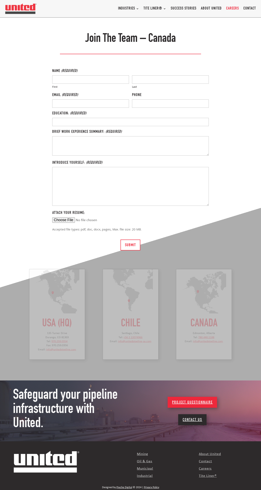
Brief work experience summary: (87, 132)
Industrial (145, 476)
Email (65, 95)
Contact (249, 9)
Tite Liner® (153, 9)
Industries (126, 9)
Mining (142, 454)
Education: (69, 113)
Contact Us (192, 420)
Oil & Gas (144, 461)
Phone (137, 95)
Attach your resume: (68, 213)
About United (211, 9)
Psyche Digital (124, 487)
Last (134, 87)
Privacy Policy (151, 487)
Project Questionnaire (192, 403)
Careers (232, 9)
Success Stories (183, 9)
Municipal (145, 469)
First (55, 87)
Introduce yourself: (77, 163)
